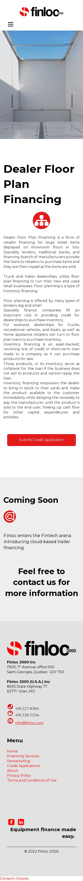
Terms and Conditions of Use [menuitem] (32, 780)
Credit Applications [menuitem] (23, 766)
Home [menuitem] (12, 751)
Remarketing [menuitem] (18, 761)
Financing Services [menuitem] (23, 756)
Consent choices (14, 878)
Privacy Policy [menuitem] (19, 776)
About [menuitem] (12, 771)
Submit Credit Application (41, 440)
